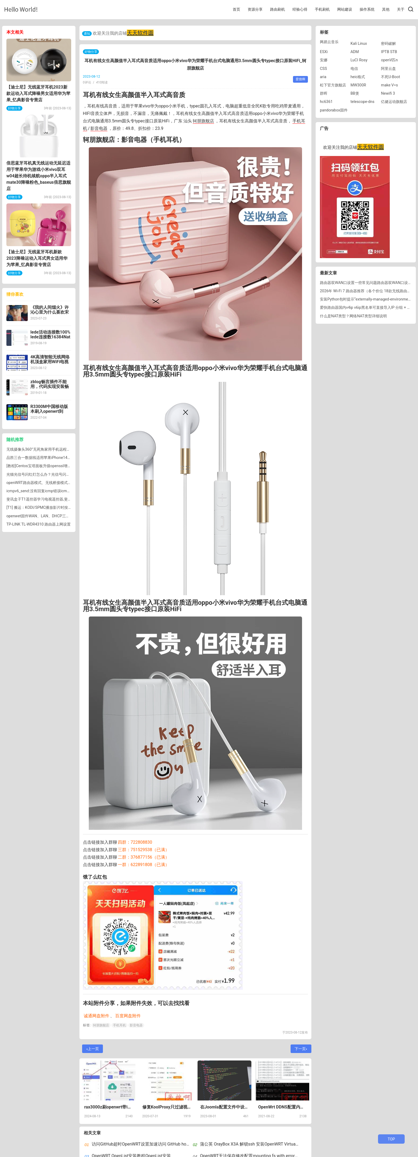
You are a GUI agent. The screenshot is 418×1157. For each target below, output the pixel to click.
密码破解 (388, 43)
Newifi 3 (388, 93)
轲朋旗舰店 (203, 120)
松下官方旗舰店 (333, 85)
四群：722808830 (135, 842)
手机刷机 (322, 9)
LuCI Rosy (359, 60)
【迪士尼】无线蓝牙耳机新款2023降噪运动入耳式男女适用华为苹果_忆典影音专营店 (36, 258)
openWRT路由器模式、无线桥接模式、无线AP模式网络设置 (56, 483)
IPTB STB (389, 52)
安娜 (323, 60)
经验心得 (299, 9)
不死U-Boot (390, 77)
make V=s (389, 85)
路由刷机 (277, 9)
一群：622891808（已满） (143, 864)
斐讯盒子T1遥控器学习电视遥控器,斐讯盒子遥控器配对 (52, 499)
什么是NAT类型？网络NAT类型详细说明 (353, 316)
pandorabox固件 (334, 110)
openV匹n (389, 60)
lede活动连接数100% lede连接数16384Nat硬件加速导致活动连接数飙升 (50, 339)
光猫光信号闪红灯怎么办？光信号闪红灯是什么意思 (49, 474)
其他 (385, 9)
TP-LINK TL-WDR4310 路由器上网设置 (38, 524)
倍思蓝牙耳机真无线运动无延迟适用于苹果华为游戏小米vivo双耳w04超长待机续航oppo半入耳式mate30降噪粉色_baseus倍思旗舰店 (38, 176)
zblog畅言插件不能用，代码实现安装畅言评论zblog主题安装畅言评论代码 (50, 389)
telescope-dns (363, 101)
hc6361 (326, 101)
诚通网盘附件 (96, 1015)
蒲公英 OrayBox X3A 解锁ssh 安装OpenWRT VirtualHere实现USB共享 (265, 1144)
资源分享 (255, 9)
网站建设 (344, 9)
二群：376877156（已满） (143, 857)
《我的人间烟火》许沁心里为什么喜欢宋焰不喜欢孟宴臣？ (49, 312)
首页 (236, 9)
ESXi (324, 52)
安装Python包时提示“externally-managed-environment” (366, 299)
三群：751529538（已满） (143, 849)
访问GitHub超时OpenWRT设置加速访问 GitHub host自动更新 (149, 1144)
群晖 (323, 93)
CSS (323, 68)
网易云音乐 (329, 42)
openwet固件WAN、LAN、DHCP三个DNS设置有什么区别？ (56, 516)
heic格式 (358, 77)
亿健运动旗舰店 (394, 101)
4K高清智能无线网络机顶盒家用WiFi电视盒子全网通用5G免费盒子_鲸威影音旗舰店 (50, 364)
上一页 (93, 1049)
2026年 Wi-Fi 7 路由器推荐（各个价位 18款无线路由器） (367, 291)
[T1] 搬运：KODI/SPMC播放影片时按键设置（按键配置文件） (57, 507)
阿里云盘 (388, 68)
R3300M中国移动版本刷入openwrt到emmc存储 (49, 411)
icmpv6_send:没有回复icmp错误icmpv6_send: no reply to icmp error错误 (67, 491)
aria (323, 77)
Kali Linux (359, 43)
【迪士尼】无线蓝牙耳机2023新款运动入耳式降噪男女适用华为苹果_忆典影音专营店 (38, 93)
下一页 (301, 1049)
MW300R (358, 85)
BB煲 (355, 93)
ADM (355, 52)
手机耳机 (119, 1025)
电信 (354, 68)
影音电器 (98, 128)
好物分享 (91, 52)
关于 (400, 9)
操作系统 (367, 9)
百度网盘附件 (128, 1015)
